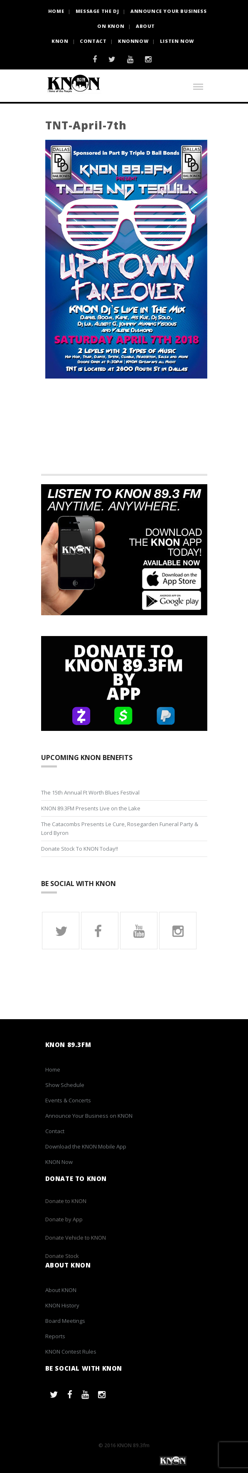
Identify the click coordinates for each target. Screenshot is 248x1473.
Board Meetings (65, 1320)
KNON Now (59, 1162)
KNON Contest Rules (70, 1351)
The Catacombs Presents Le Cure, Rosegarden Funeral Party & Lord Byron (119, 828)
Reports (55, 1336)
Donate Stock (62, 1256)
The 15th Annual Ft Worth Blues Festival (90, 792)
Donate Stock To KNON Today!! (79, 848)
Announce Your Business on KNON (89, 1115)
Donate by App (64, 1219)
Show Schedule (64, 1085)
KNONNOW (133, 41)
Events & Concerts (68, 1100)
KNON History (62, 1305)
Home (52, 1069)
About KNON (60, 1290)
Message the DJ (97, 11)
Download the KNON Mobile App (85, 1146)
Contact (93, 41)
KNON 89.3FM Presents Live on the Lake (90, 808)
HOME (56, 11)
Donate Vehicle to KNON (75, 1237)
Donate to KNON (65, 1201)
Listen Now (177, 41)
